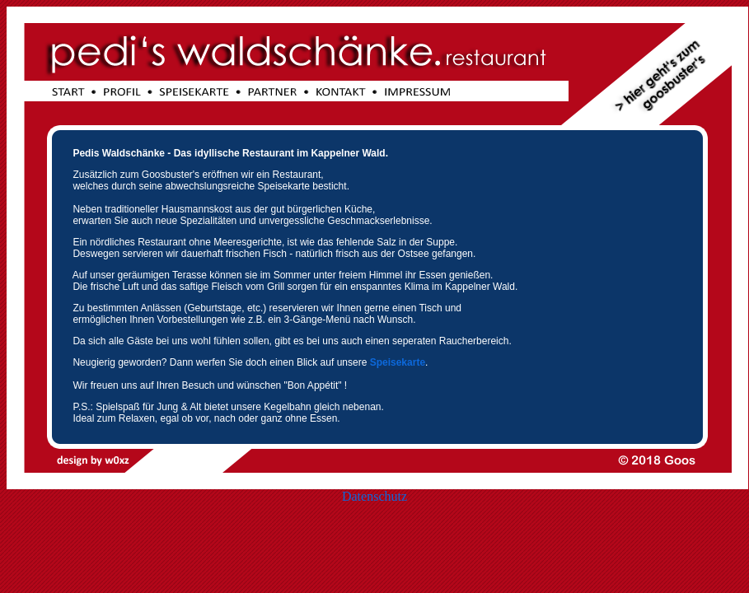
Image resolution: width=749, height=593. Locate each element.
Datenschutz (374, 496)
